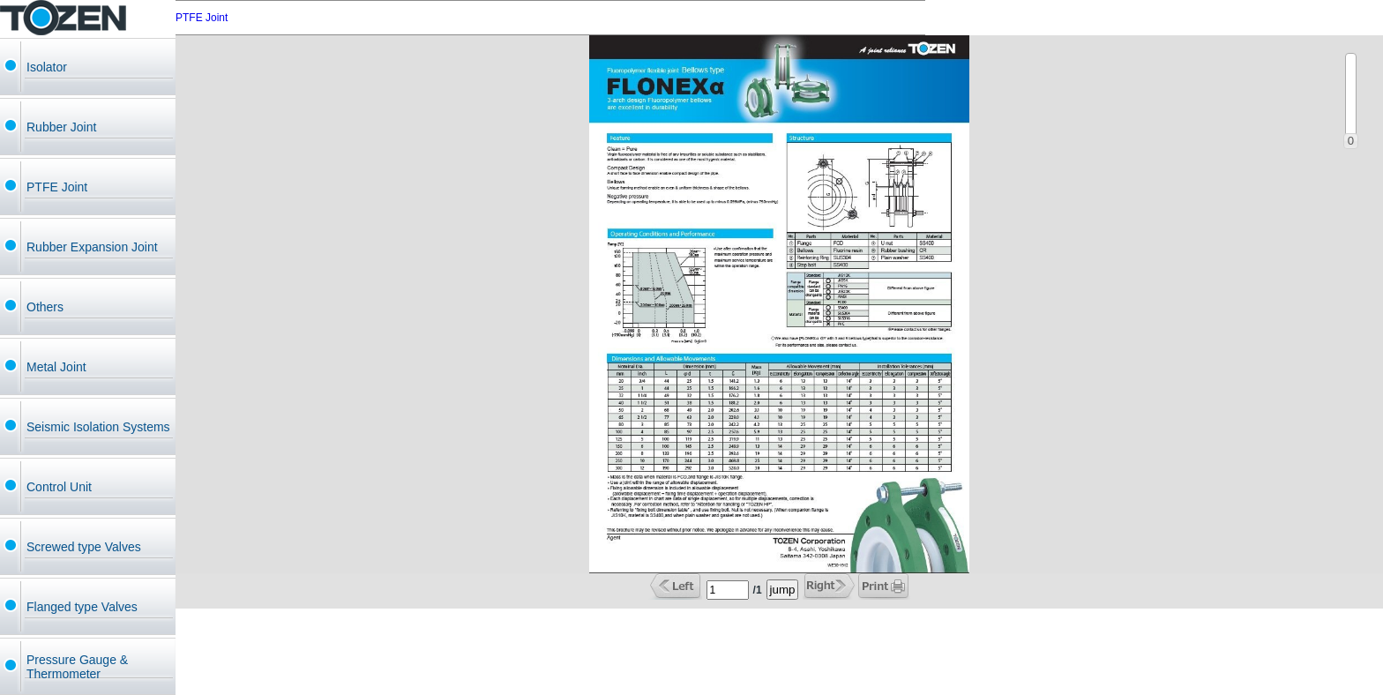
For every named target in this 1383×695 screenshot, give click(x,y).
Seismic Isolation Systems (98, 427)
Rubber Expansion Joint (92, 247)
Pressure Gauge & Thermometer (77, 667)
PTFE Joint (56, 187)
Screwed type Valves (83, 547)
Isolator (46, 67)
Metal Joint (56, 367)
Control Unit (59, 487)
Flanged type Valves (82, 607)
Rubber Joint (61, 127)
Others (45, 307)
